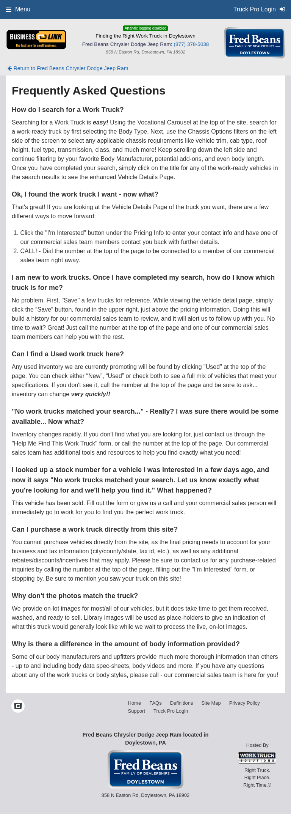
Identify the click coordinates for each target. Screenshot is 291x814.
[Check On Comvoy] (18, 707)
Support (137, 711)
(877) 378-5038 (191, 44)
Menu (18, 9)
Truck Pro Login (170, 711)
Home (134, 703)
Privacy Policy (244, 703)
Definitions (181, 703)
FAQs (155, 703)
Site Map (211, 703)
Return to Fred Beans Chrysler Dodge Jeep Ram (68, 68)
